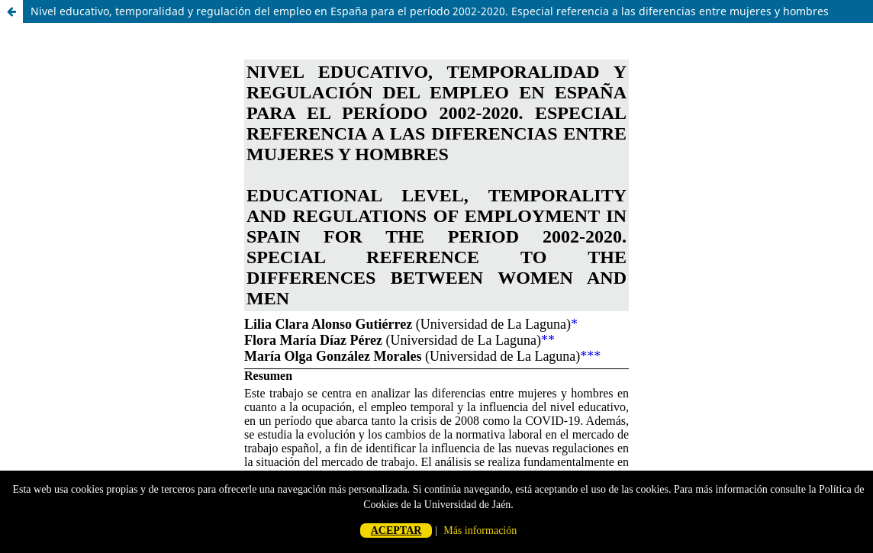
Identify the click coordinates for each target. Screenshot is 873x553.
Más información (480, 530)
